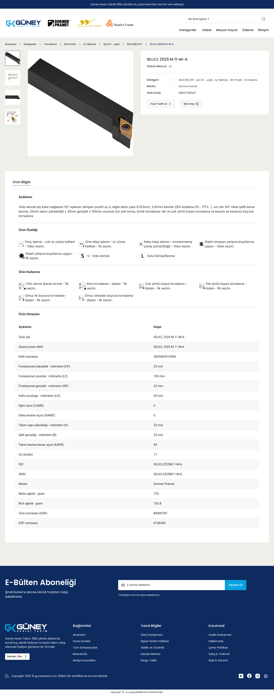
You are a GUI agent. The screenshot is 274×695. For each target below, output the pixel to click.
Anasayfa (79, 635)
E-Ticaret (128, 692)
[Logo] (24, 22)
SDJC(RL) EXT (187, 80)
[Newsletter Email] (182, 585)
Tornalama (257, 80)
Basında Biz (80, 654)
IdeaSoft (116, 692)
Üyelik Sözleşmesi (220, 635)
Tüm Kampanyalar (85, 647)
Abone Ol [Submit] (236, 585)
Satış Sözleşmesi (151, 635)
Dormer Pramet (189, 86)
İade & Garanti (218, 660)
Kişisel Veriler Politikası (155, 641)
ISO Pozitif (241, 80)
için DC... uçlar (207, 80)
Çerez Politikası (218, 647)
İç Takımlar (226, 80)
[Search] (227, 19)
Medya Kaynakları (84, 660)
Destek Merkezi (150, 654)
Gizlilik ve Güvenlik (152, 647)
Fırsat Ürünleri (81, 641)
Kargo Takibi (149, 660)
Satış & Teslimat (219, 654)
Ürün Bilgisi (22, 182)
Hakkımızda (216, 641)
